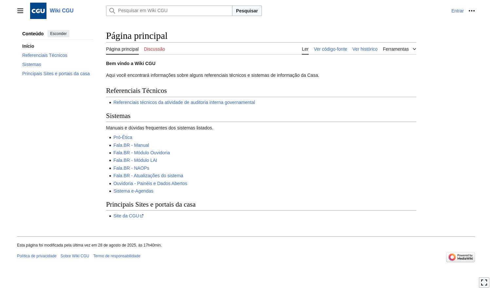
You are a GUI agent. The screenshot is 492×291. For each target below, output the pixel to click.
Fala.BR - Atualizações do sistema (148, 175)
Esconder (58, 33)
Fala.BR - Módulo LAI (135, 160)
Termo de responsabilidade (116, 256)
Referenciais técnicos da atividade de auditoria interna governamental (184, 102)
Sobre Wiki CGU (75, 256)
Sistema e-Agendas (133, 191)
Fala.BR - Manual (131, 145)
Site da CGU (126, 215)
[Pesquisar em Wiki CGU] (169, 11)
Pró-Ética (122, 137)
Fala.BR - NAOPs (131, 168)
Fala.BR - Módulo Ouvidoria (141, 152)
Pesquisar (247, 10)
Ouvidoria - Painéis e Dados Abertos (150, 183)
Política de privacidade (37, 256)
